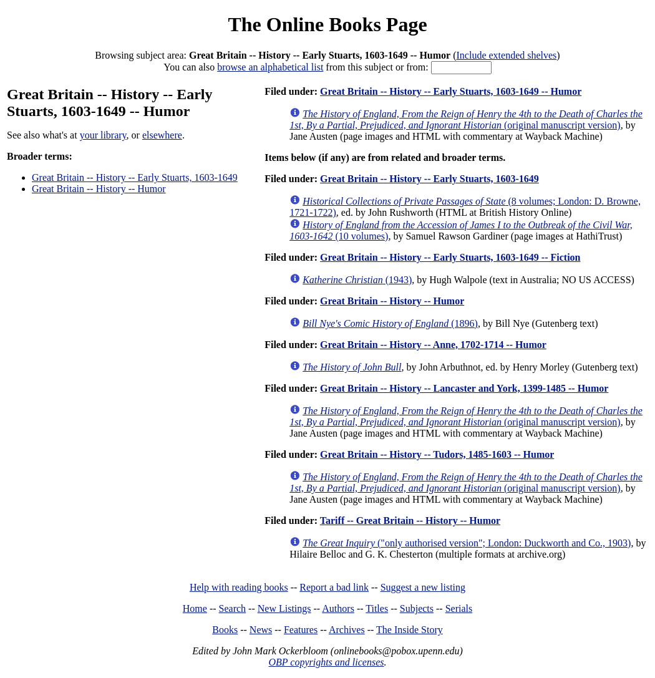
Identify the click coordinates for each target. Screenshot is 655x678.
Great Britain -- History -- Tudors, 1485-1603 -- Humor (437, 454)
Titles (377, 608)
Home (195, 608)
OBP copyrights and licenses (326, 662)
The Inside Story (409, 629)
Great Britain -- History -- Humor (99, 188)
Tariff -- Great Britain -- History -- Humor (410, 520)
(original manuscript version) (466, 119)
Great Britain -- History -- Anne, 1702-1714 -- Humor (433, 344)
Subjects (417, 608)
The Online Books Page (327, 24)
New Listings (284, 608)
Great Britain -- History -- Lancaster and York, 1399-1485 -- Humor (464, 388)
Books (225, 629)
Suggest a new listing (423, 587)
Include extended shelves (507, 55)
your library (103, 135)
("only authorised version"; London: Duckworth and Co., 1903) (467, 543)
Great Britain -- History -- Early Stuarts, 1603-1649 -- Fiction (450, 257)
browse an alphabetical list (270, 67)
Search (232, 608)
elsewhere (162, 135)
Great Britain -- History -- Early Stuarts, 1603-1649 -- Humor (450, 91)
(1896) (390, 323)
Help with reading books (239, 587)
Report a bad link (334, 587)
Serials (459, 608)
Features (301, 629)
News (261, 629)
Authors (338, 608)
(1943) (357, 279)
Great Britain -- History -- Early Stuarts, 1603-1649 (135, 177)
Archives (347, 629)
